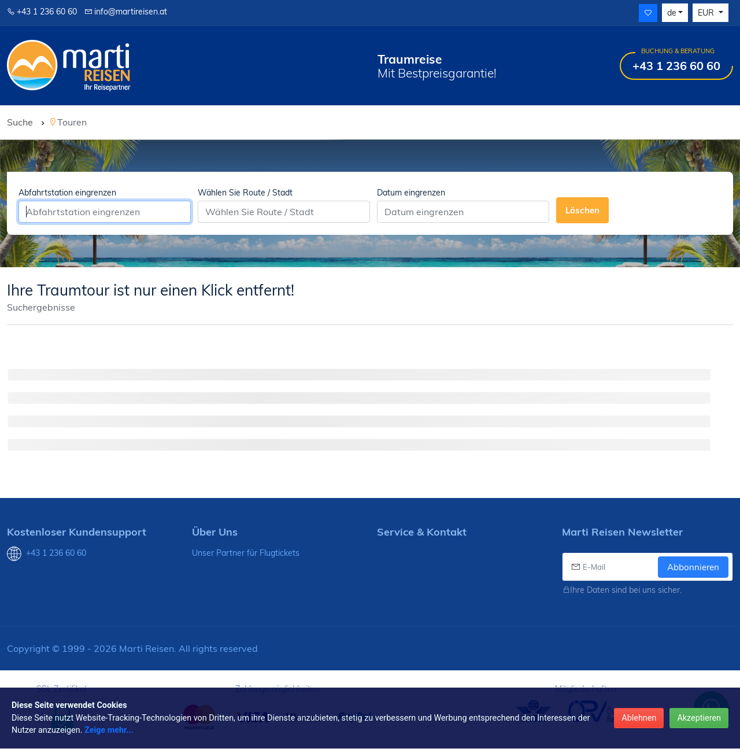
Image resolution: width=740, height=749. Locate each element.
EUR (707, 13)
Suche (20, 122)
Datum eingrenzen (411, 192)
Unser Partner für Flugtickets (245, 553)
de (671, 13)
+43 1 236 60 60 (42, 11)
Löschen (582, 210)
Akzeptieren (699, 718)
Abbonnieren (693, 567)
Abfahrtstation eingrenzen (67, 192)
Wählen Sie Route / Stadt (245, 192)
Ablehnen (638, 718)
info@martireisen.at (125, 11)
